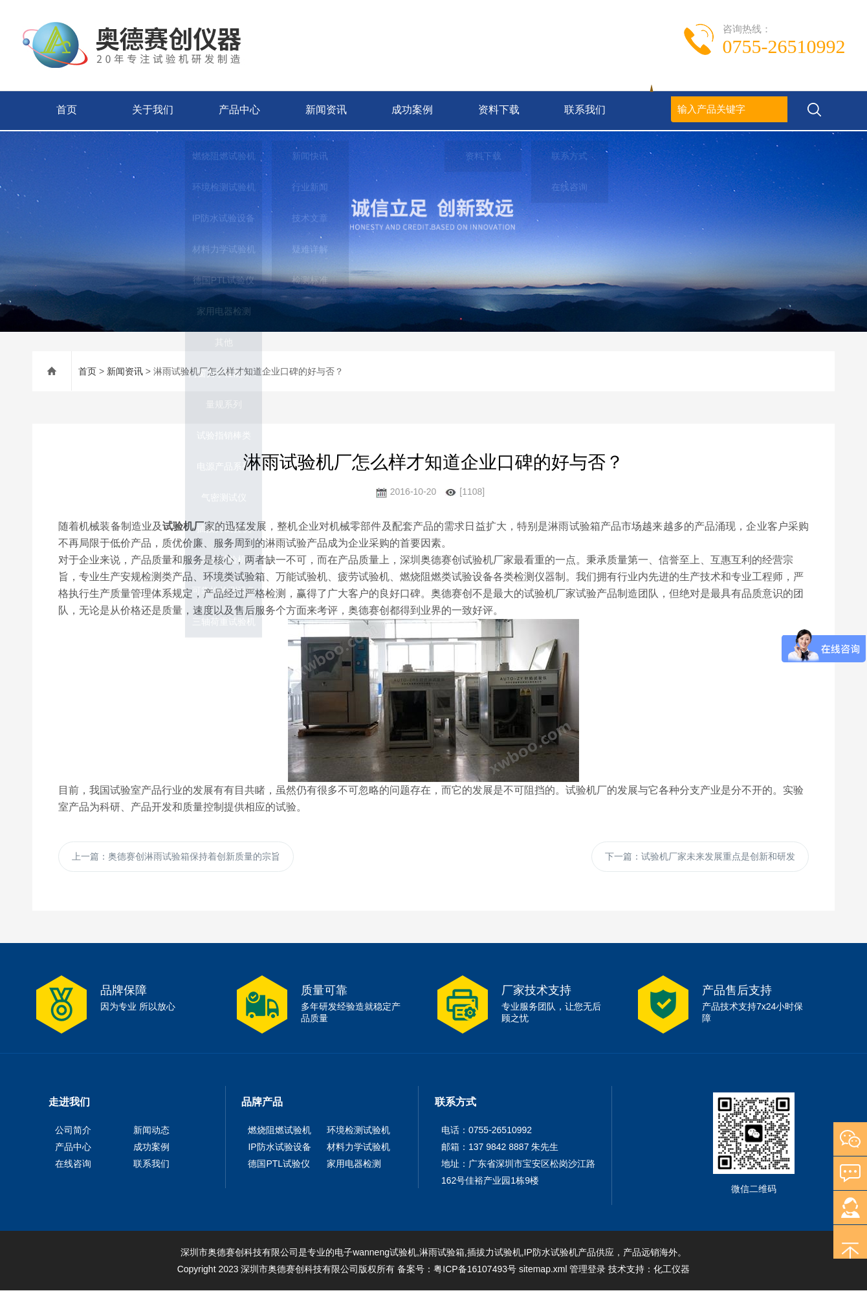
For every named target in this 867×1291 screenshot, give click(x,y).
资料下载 (498, 110)
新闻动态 (151, 1130)
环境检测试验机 (358, 1130)
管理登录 (587, 1269)
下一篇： (700, 856)
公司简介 (73, 1130)
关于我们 (151, 110)
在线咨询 (73, 1164)
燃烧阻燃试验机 (279, 1130)
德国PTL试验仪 (279, 1164)
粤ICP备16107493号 (475, 1269)
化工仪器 (671, 1269)
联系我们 (584, 110)
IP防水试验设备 (279, 1147)
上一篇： (176, 856)
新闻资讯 (324, 110)
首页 (65, 110)
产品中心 (238, 110)
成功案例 (411, 110)
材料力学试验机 (358, 1147)
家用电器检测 (354, 1164)
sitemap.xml (543, 1269)
